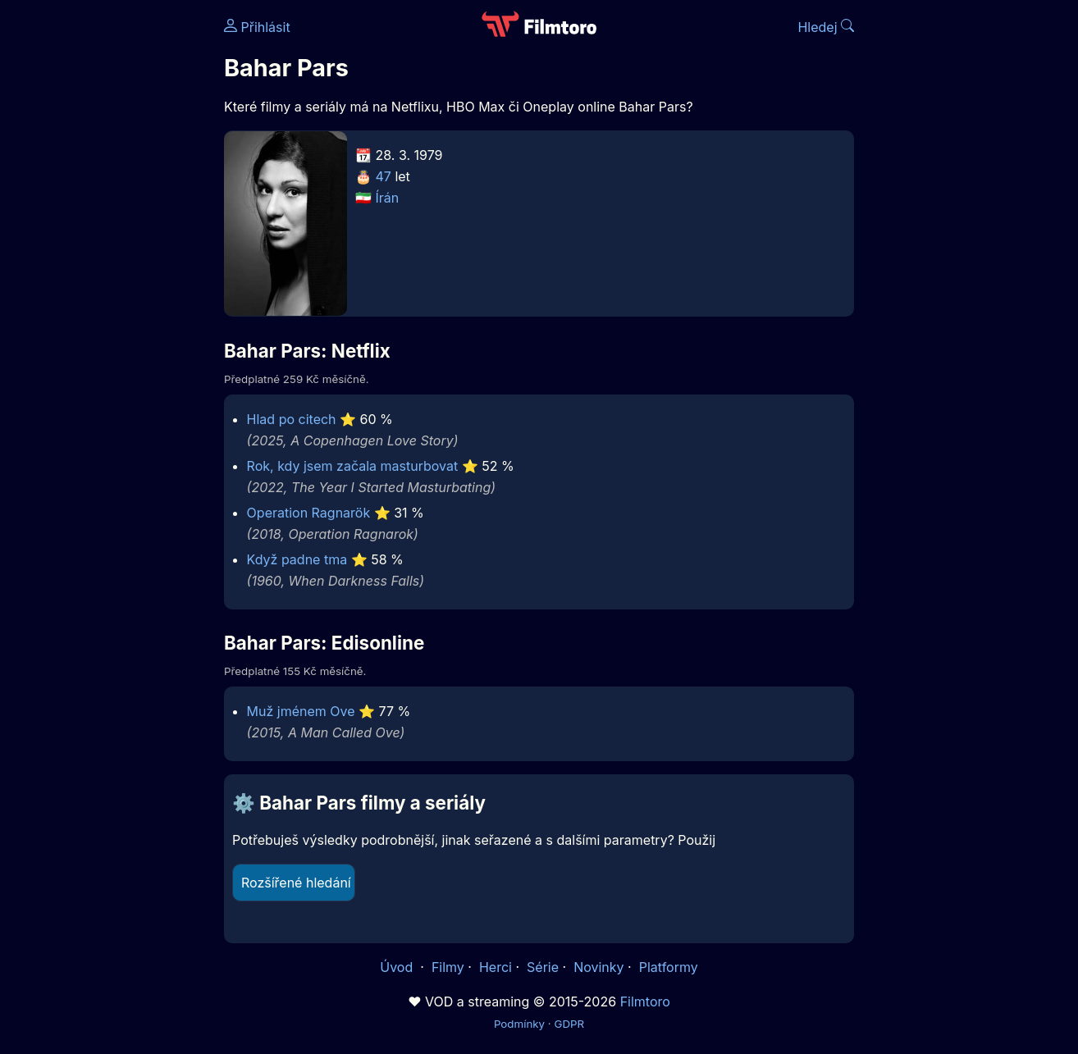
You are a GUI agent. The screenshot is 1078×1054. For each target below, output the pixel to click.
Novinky (598, 967)
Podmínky (519, 1023)
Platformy (668, 967)
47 (383, 176)
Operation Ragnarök (309, 512)
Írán (388, 197)
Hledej (825, 27)
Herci (495, 967)
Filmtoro (645, 1001)
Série (543, 967)
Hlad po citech (291, 419)
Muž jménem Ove (301, 711)
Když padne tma (297, 559)
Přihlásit (257, 27)
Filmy (448, 967)
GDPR (569, 1023)
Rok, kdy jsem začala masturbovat (353, 466)
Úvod (398, 967)
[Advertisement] (105, 253)
